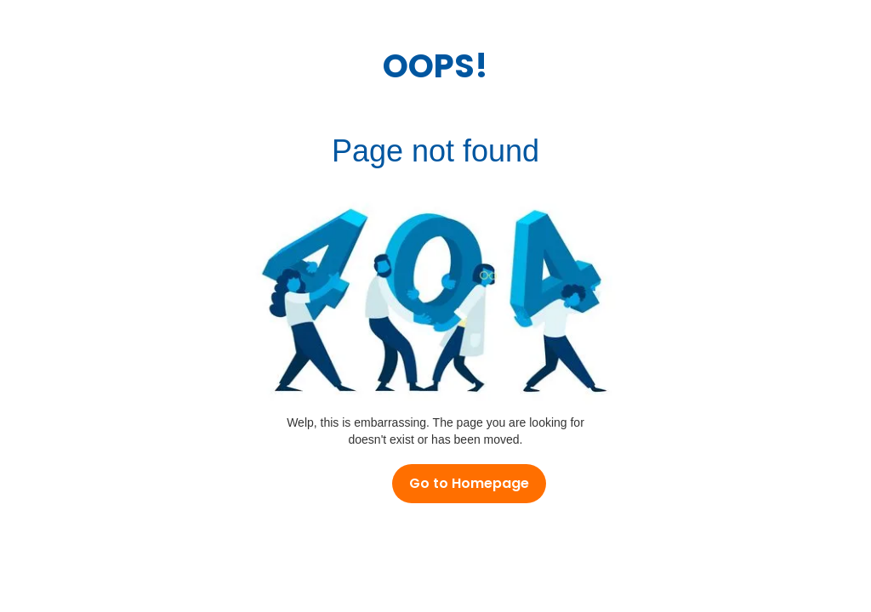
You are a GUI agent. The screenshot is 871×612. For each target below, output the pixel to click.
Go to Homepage (469, 483)
